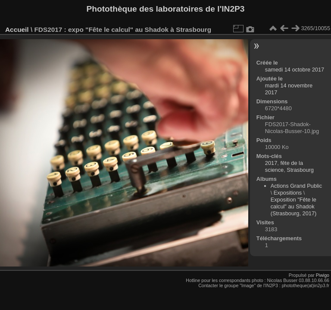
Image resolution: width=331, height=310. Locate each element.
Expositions (288, 192)
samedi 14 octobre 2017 (294, 69)
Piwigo (322, 275)
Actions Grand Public (296, 186)
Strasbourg (300, 170)
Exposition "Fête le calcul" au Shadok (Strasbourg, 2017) (294, 206)
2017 (271, 163)
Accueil (17, 29)
